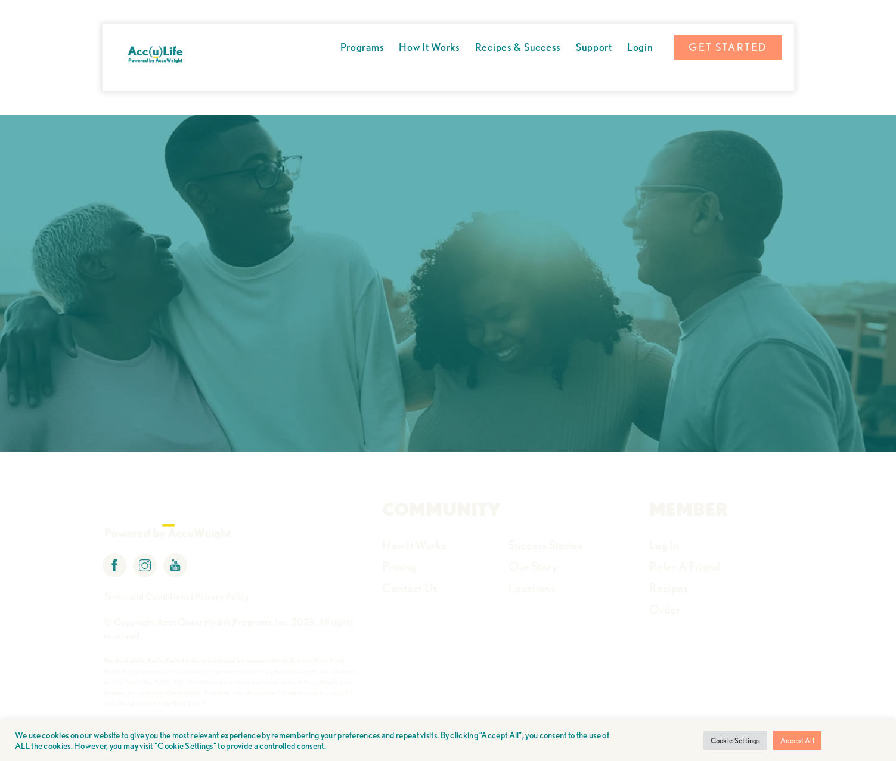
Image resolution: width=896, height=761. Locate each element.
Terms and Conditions (147, 596)
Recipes (668, 588)
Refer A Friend (684, 566)
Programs (362, 47)
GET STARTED (728, 47)
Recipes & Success (518, 47)
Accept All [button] (797, 740)
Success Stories (545, 545)
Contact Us (409, 588)
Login (640, 47)
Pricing (399, 566)
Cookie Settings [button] (736, 740)
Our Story (533, 566)
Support (594, 47)
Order (665, 609)
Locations (532, 588)
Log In (664, 545)
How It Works (429, 47)
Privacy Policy (222, 596)
